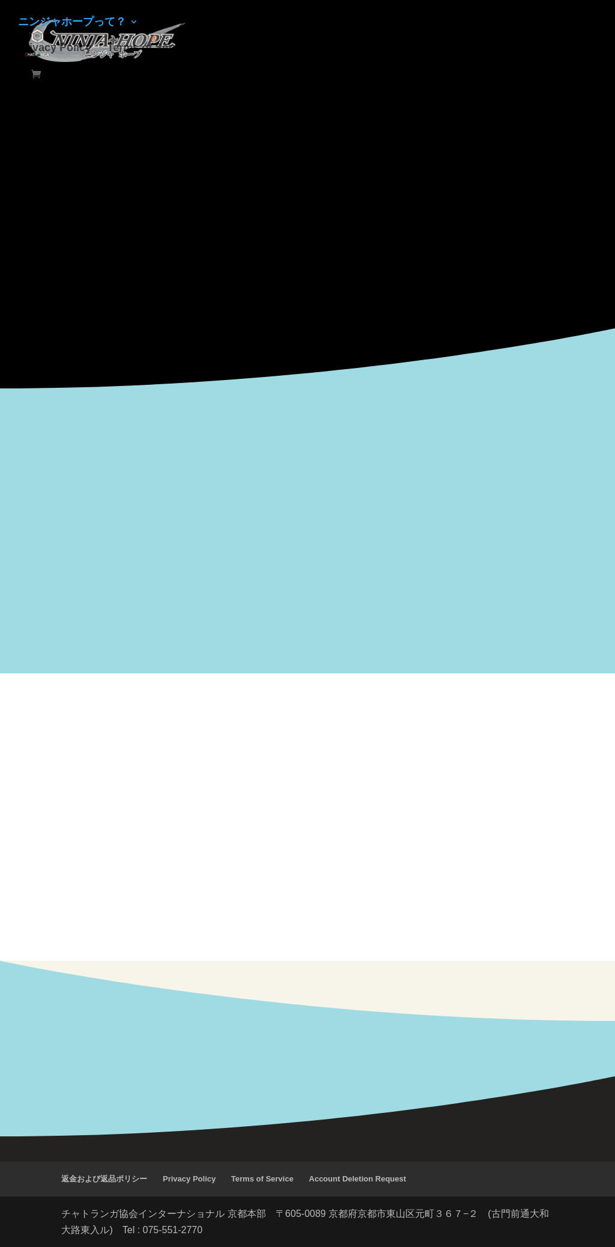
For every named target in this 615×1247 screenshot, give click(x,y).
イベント (282, 22)
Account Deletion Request (357, 1178)
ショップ (175, 22)
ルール (229, 22)
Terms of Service (151, 48)
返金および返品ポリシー (104, 1178)
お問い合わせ (353, 22)
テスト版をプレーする (455, 22)
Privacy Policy (54, 48)
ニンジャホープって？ (72, 22)
